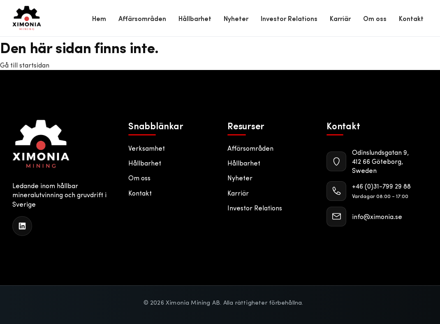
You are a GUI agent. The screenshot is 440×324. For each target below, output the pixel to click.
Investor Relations (289, 18)
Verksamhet (146, 148)
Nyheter (236, 18)
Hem (99, 18)
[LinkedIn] (22, 226)
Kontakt (411, 18)
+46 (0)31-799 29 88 (381, 186)
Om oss (375, 18)
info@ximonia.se (377, 216)
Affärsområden (142, 18)
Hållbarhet (194, 18)
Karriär (340, 18)
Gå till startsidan (24, 65)
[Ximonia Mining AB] (40, 144)
